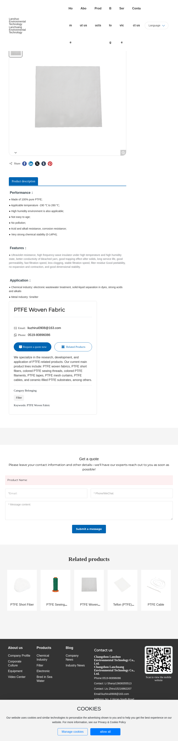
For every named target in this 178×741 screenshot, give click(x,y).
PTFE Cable (156, 604)
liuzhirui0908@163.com (44, 328)
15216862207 (123, 688)
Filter (19, 397)
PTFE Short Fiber (22, 604)
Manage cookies (73, 731)
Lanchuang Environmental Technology (17, 30)
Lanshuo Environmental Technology (17, 21)
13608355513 (123, 683)
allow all (105, 731)
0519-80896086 (39, 335)
